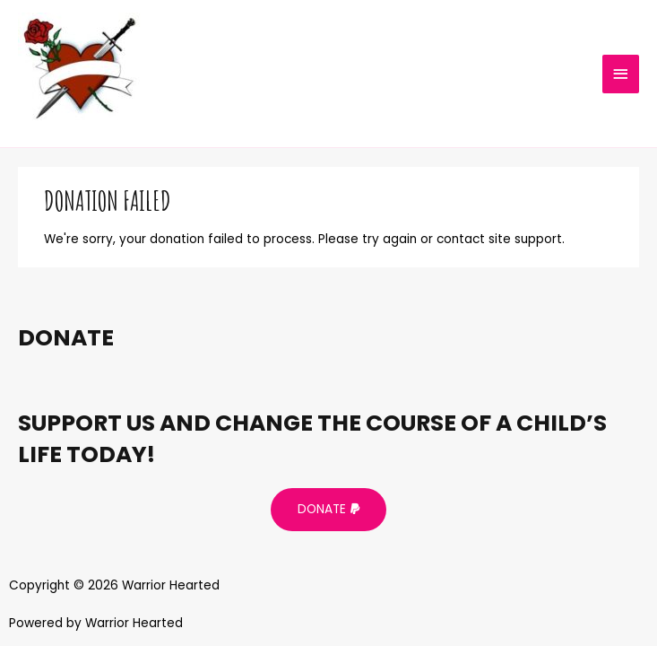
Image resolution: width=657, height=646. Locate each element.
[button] (328, 509)
